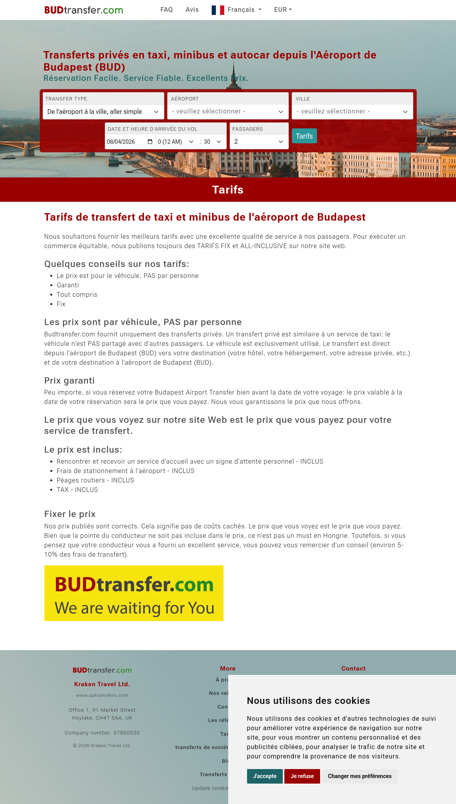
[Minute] (214, 142)
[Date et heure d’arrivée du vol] (130, 141)
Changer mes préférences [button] (360, 776)
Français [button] (234, 9)
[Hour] (177, 141)
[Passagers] (259, 142)
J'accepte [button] (265, 776)
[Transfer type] (103, 112)
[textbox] (223, 111)
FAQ (167, 9)
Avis (192, 9)
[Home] (83, 10)
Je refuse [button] (302, 776)
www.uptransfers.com (102, 695)
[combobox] (228, 111)
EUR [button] (280, 9)
